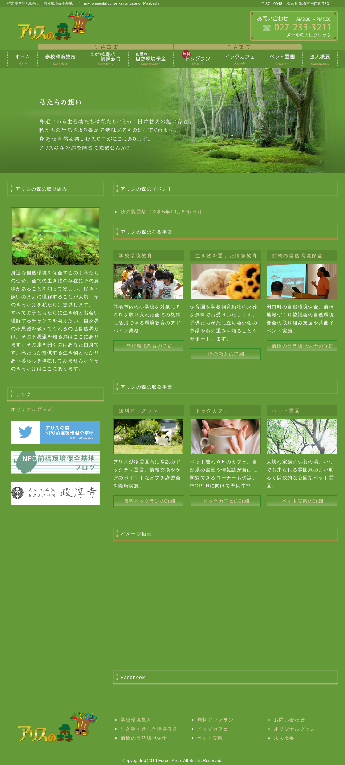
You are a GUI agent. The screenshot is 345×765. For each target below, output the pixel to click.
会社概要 (282, 59)
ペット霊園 (210, 738)
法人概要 (284, 738)
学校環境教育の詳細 (149, 346)
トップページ (22, 59)
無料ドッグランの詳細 (150, 501)
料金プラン (60, 59)
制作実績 (151, 59)
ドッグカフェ (212, 729)
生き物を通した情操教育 (106, 59)
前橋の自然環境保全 (144, 738)
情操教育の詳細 (226, 354)
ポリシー (240, 59)
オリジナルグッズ (31, 409)
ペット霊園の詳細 (303, 501)
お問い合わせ (289, 720)
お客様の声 (196, 59)
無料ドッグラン (215, 720)
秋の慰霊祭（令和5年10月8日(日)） (162, 211)
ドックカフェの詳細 (226, 501)
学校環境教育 (136, 720)
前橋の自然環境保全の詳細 (303, 346)
